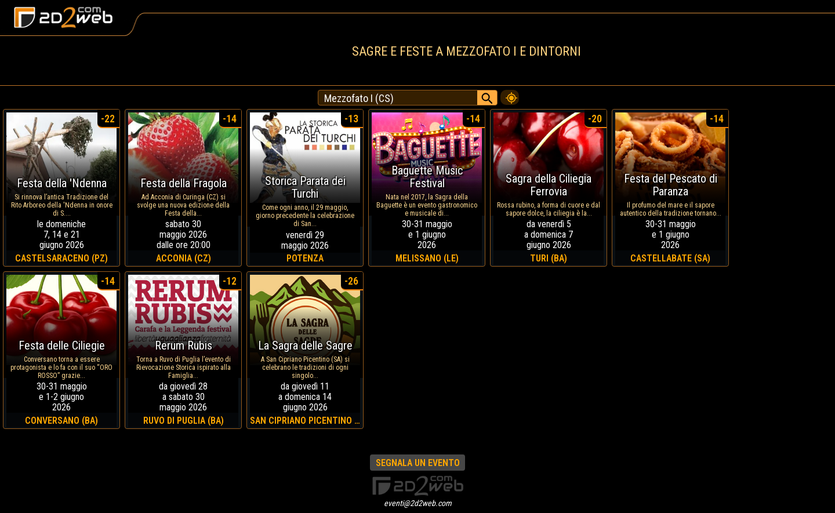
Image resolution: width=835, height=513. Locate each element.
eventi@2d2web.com (418, 503)
